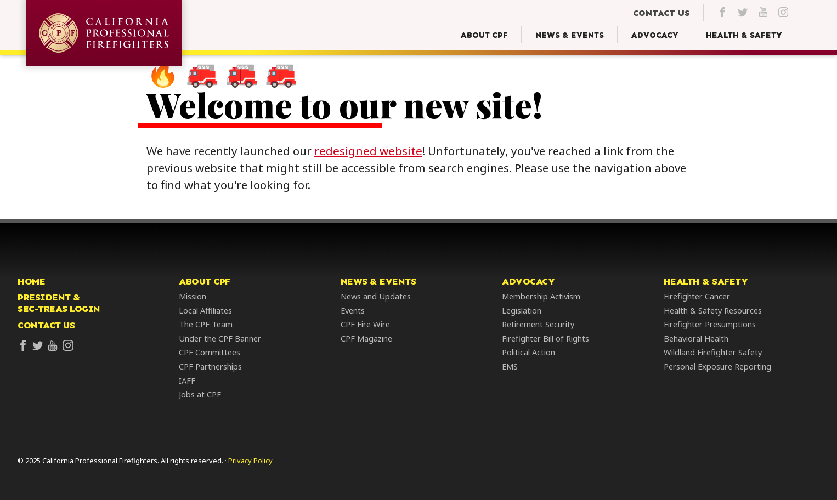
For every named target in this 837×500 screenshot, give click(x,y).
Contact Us (46, 326)
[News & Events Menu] (569, 35)
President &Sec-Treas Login (59, 304)
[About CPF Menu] (484, 35)
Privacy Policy (250, 461)
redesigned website (375, 151)
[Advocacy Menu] (654, 35)
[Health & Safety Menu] (744, 35)
